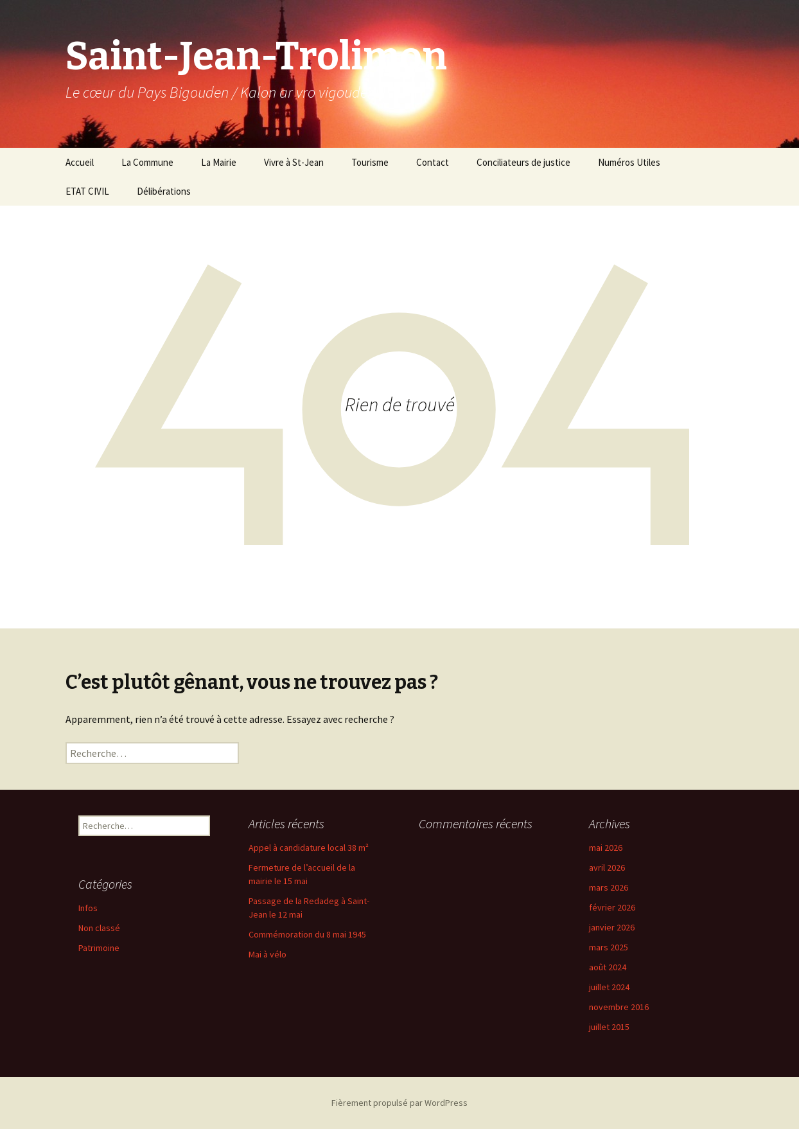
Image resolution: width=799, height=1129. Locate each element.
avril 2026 (607, 867)
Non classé (99, 928)
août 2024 (607, 967)
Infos (88, 908)
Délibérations (164, 191)
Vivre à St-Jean (294, 162)
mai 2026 (605, 847)
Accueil (80, 162)
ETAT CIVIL (87, 191)
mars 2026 (608, 887)
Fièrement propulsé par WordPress (399, 1102)
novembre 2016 (619, 1007)
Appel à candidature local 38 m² (309, 847)
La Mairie (218, 162)
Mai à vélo (267, 954)
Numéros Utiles (629, 162)
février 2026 (612, 907)
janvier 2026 (612, 927)
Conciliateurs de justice (523, 162)
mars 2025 (608, 947)
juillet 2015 (609, 1027)
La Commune (147, 162)
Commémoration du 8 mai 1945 (307, 934)
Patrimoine (98, 948)
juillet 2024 (609, 987)
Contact (432, 162)
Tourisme (370, 162)
